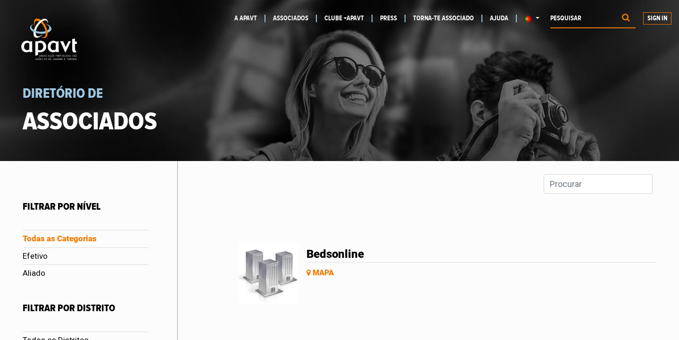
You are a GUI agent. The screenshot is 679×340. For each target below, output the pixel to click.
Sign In (657, 18)
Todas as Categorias (60, 238)
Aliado (34, 273)
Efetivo (35, 256)
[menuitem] (250, 18)
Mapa (320, 272)
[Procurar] (626, 18)
